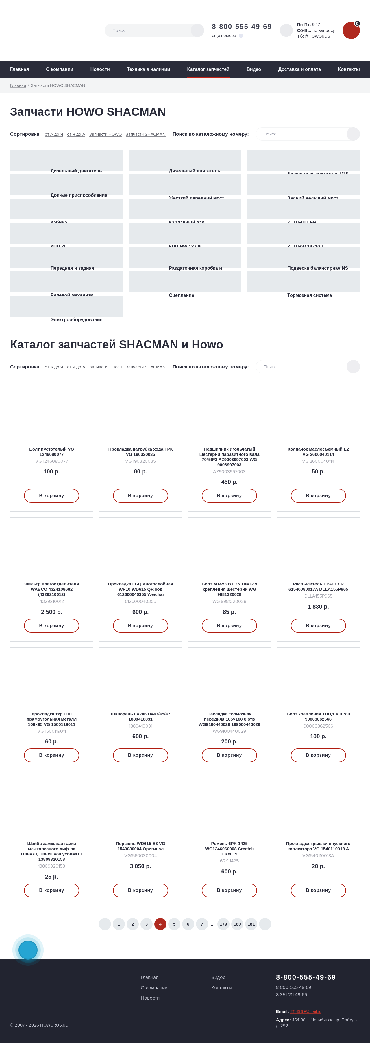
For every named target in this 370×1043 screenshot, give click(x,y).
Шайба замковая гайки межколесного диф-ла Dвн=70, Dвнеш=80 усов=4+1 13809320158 (51, 851)
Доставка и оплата (299, 69)
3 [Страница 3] (146, 923)
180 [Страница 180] (237, 923)
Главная (19, 69)
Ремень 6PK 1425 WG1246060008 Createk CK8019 (229, 848)
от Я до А (76, 134)
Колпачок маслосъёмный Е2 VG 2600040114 (318, 452)
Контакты (349, 69)
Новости (100, 69)
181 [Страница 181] (251, 923)
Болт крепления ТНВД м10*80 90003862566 (318, 716)
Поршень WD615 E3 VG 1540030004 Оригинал (140, 846)
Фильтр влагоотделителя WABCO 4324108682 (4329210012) (51, 589)
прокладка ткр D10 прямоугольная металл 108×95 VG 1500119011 (52, 719)
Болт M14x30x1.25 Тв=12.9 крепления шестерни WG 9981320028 (229, 589)
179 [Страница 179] (223, 923)
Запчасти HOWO (105, 134)
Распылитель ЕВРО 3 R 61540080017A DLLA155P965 (318, 586)
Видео (254, 69)
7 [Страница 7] (202, 923)
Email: (298, 1011)
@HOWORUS (317, 36)
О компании (59, 69)
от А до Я (54, 134)
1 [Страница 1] (119, 923)
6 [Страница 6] (188, 923)
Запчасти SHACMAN (146, 134)
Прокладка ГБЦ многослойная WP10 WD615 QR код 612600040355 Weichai (140, 589)
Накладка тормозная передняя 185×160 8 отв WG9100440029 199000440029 (229, 719)
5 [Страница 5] (174, 923)
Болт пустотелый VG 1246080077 (51, 452)
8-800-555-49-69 (242, 26)
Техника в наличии (148, 69)
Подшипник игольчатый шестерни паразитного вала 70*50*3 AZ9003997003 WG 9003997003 (229, 457)
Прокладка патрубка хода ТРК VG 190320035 (140, 452)
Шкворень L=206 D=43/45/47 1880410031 (140, 716)
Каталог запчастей (208, 69)
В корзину (51, 495)
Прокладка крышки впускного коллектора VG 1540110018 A (318, 846)
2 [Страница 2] (133, 923)
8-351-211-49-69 (291, 995)
